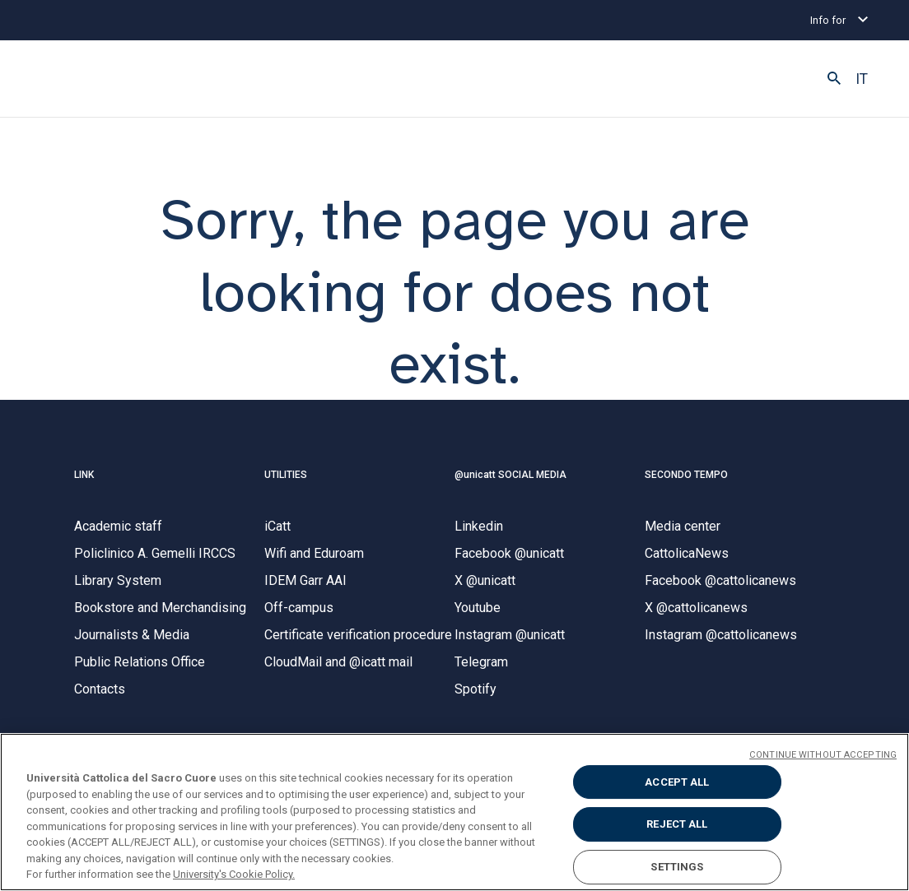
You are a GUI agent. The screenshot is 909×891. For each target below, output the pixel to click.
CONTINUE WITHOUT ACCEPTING (823, 754)
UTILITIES (285, 474)
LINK (84, 474)
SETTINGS (676, 867)
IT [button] (861, 79)
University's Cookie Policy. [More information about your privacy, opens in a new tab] (234, 874)
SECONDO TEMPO (686, 474)
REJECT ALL (676, 824)
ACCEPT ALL (677, 782)
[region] (454, 812)
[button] (834, 79)
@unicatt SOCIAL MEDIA (510, 474)
